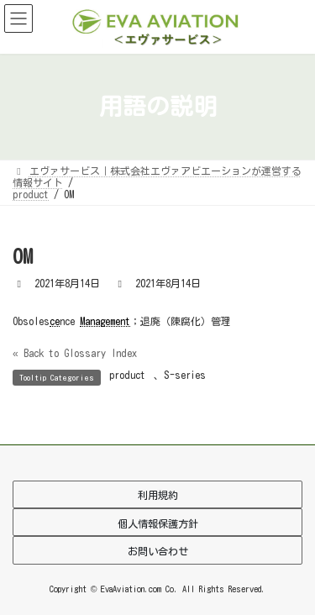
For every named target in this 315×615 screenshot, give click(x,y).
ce (55, 321)
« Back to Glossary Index (75, 353)
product (127, 375)
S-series (185, 375)
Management (105, 321)
